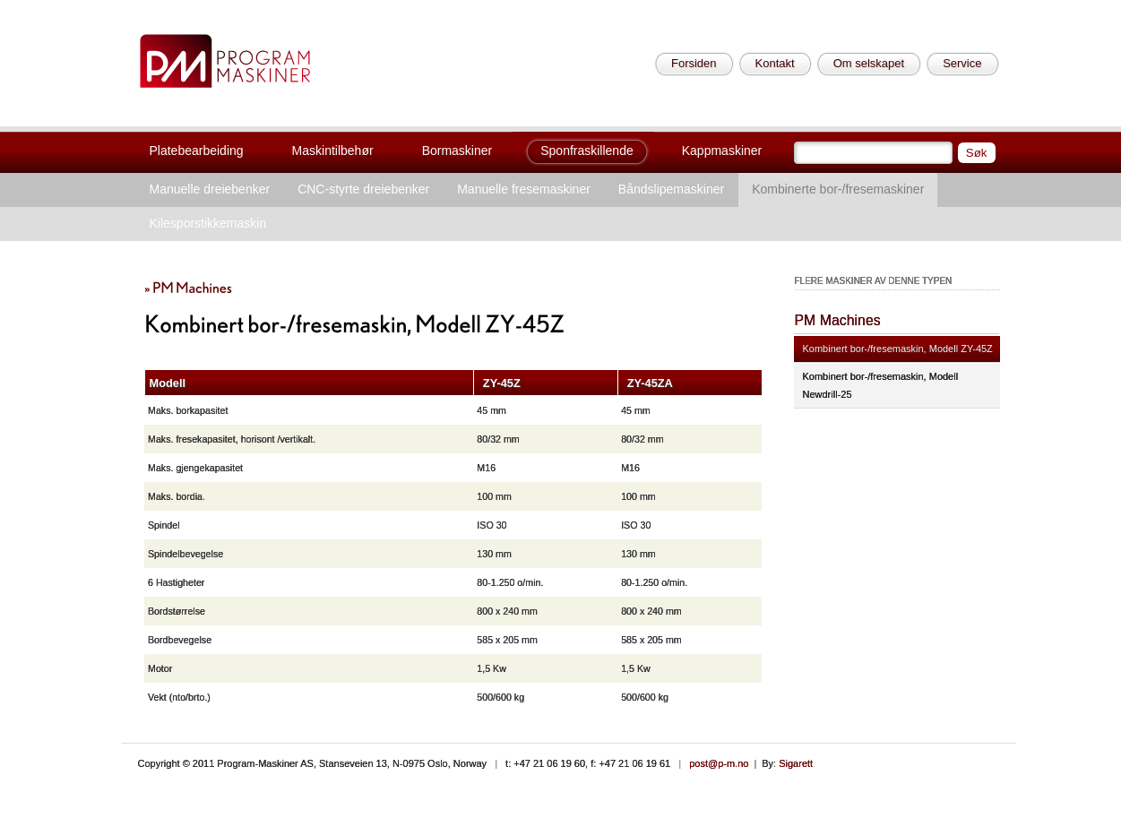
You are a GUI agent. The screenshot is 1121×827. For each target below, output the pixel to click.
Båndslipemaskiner (671, 189)
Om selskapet (868, 63)
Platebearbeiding (197, 150)
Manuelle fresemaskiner (524, 189)
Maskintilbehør (333, 150)
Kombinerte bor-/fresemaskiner (838, 189)
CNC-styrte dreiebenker (363, 189)
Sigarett (796, 763)
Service (962, 63)
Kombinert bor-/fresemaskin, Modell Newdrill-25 (881, 385)
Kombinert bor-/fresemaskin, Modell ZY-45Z (898, 348)
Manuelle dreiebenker (210, 189)
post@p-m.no (718, 763)
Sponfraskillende (587, 150)
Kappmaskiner (722, 150)
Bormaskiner (457, 150)
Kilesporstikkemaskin (208, 223)
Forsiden (694, 63)
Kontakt (775, 63)
